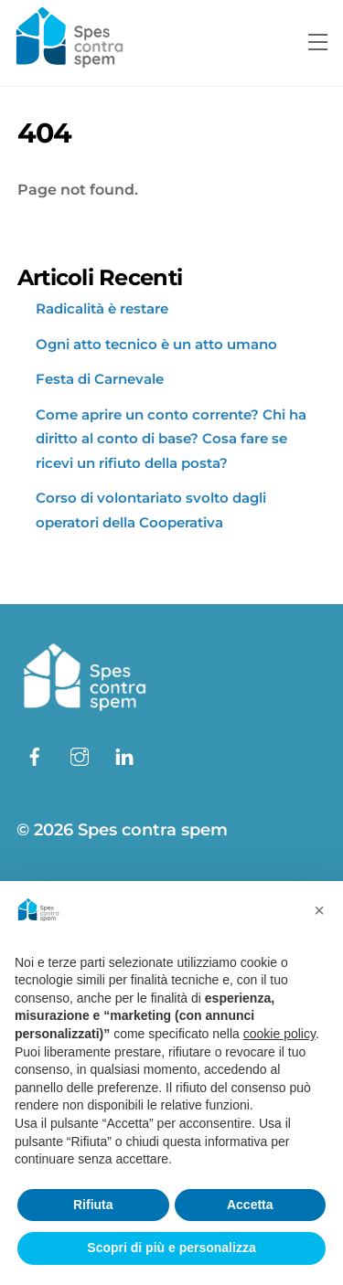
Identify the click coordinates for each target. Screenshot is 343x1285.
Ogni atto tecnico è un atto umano (156, 344)
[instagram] (79, 755)
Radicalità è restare (102, 308)
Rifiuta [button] (93, 1204)
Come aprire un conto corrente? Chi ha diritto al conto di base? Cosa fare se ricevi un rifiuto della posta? (171, 439)
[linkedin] (124, 755)
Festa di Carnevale (100, 379)
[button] (319, 910)
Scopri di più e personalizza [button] (171, 1247)
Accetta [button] (250, 1204)
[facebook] (34, 755)
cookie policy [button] (279, 1033)
